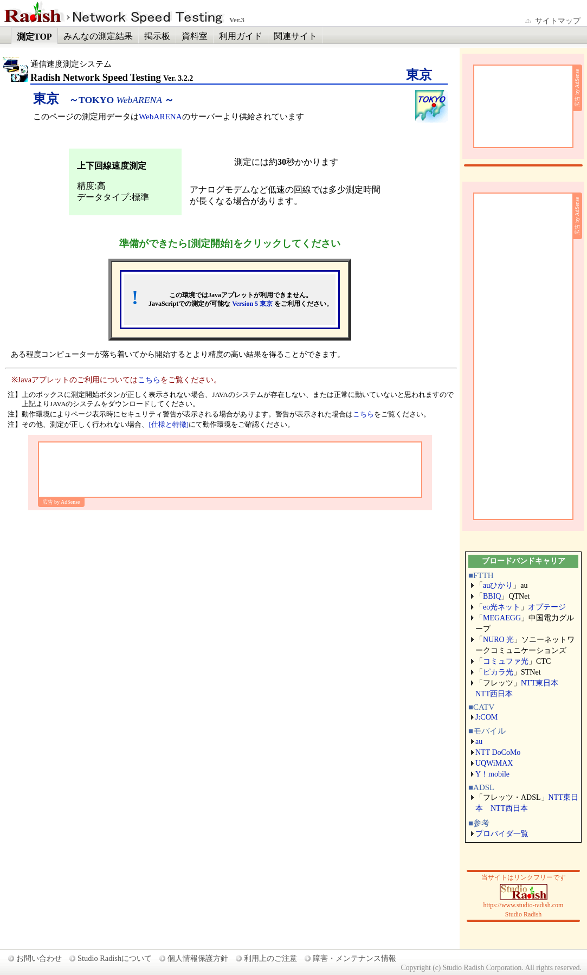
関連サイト (295, 36)
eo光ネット (501, 607)
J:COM (486, 717)
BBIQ (492, 596)
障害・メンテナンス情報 (354, 958)
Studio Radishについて (115, 958)
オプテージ (547, 607)
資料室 (195, 36)
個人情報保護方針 (197, 958)
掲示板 (157, 36)
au (478, 741)
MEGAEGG (502, 618)
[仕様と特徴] (169, 424)
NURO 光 (498, 640)
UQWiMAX (494, 763)
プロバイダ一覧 (501, 834)
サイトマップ (557, 20)
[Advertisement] (230, 469)
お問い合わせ (39, 958)
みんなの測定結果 (98, 36)
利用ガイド (240, 36)
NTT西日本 (494, 694)
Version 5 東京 (252, 303)
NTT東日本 (539, 683)
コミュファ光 (505, 661)
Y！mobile (492, 774)
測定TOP (34, 36)
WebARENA (160, 116)
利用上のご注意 (270, 958)
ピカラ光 (498, 672)
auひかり (498, 585)
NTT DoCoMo (497, 752)
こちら (149, 379)
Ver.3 (236, 20)
